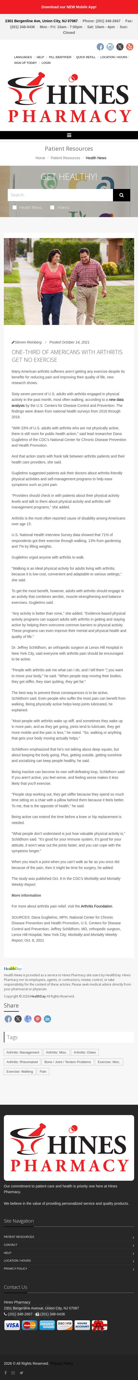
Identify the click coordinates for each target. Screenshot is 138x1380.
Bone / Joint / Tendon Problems (67, 1062)
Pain (43, 1071)
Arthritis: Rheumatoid (22, 1062)
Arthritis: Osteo (85, 1052)
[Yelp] (129, 46)
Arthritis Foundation (96, 906)
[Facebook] (100, 46)
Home (40, 158)
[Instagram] (110, 46)
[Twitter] (120, 46)
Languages (23, 57)
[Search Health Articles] (60, 195)
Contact (10, 1244)
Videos (59, 207)
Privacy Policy (15, 1268)
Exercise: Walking (19, 1071)
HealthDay (38, 996)
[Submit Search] (121, 195)
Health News (27, 207)
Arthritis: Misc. (56, 1052)
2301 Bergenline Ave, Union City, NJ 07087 (41, 21)
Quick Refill (85, 57)
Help (40, 57)
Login (46, 62)
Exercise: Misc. (109, 1062)
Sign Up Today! (25, 62)
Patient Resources (65, 158)
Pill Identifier (60, 57)
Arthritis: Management (22, 1052)
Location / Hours (113, 57)
